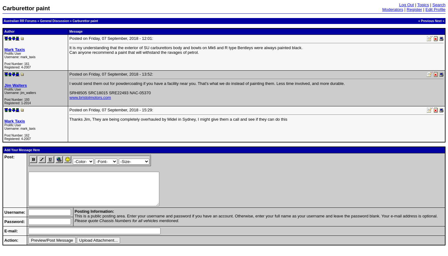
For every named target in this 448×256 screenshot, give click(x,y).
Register (414, 9)
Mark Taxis (14, 49)
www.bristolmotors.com (90, 97)
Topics (423, 4)
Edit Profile (436, 9)
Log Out (406, 4)
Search (439, 4)
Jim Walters (15, 85)
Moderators (392, 9)
